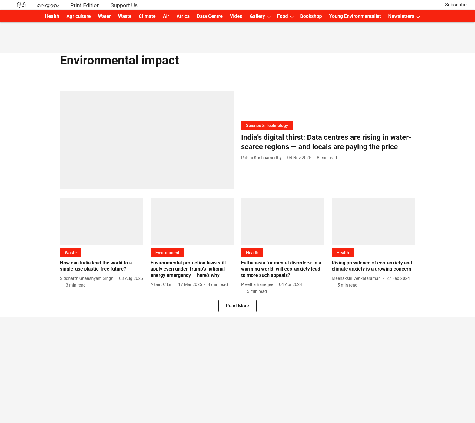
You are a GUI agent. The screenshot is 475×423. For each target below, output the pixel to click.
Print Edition (85, 5)
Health (52, 16)
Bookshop (311, 16)
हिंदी (21, 5)
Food (282, 16)
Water (104, 16)
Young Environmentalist (355, 16)
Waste (125, 16)
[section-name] (267, 125)
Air (166, 16)
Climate (147, 16)
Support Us (124, 5)
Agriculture (78, 16)
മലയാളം (48, 5)
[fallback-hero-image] (147, 140)
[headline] (328, 142)
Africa (183, 16)
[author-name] (262, 158)
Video (236, 16)
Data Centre (210, 16)
